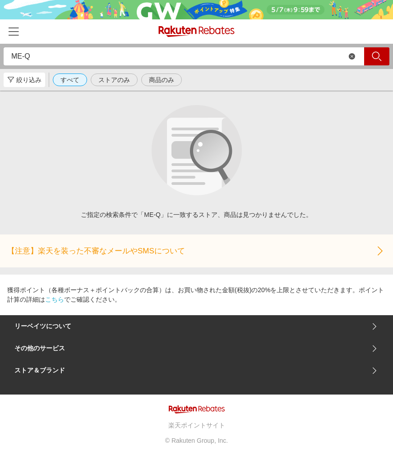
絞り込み (24, 79)
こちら (54, 299)
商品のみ (161, 79)
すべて (69, 79)
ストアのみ (114, 79)
